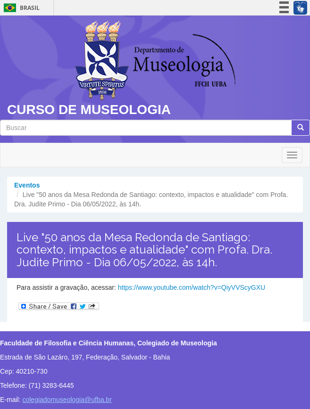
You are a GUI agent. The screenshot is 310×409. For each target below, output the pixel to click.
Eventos (27, 185)
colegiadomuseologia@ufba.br (66, 399)
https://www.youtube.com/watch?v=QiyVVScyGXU (191, 287)
